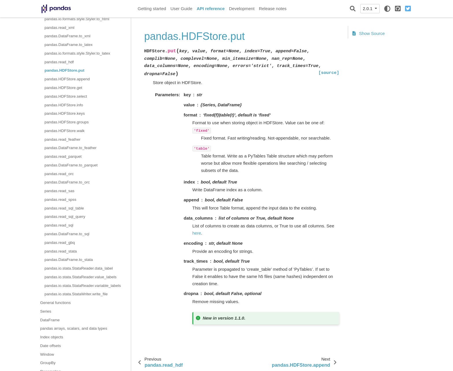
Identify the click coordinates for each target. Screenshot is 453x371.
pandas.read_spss (60, 199)
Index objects (51, 337)
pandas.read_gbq (59, 242)
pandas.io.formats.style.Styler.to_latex (77, 53)
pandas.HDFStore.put (64, 70)
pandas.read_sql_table (64, 208)
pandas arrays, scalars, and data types (73, 328)
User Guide (181, 8)
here (196, 233)
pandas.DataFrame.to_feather (70, 148)
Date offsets (50, 346)
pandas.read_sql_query (64, 216)
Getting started (152, 8)
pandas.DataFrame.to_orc (67, 182)
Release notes (273, 8)
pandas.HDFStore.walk (64, 131)
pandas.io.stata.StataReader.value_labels (80, 277)
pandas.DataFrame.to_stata (68, 259)
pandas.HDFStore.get (63, 88)
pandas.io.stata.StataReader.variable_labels (82, 285)
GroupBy (47, 363)
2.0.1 (368, 8)
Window (47, 354)
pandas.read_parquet (62, 156)
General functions (55, 302)
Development (241, 8)
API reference (211, 8)
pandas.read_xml (59, 27)
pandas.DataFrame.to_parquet (71, 165)
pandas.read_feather (62, 139)
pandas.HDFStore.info (63, 105)
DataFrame (50, 320)
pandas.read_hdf (59, 62)
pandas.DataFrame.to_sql (66, 234)
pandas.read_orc (59, 174)
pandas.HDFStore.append (67, 79)
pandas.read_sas (59, 191)
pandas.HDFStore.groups (66, 122)
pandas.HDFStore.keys (64, 113)
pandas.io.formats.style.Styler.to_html (76, 19)
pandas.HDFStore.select (65, 96)
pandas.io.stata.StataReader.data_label (78, 268)
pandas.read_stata (60, 251)
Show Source (368, 33)
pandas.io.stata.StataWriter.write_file (76, 294)
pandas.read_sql (58, 225)
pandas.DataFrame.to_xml (67, 36)
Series (45, 311)
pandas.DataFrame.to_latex (68, 44)
